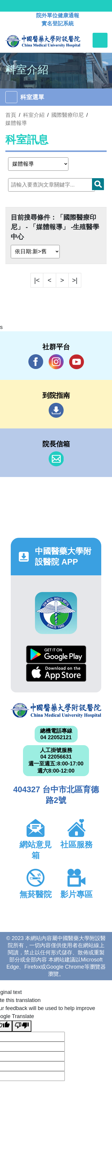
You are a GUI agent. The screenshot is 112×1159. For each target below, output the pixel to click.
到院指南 (56, 410)
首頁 (10, 115)
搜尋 (98, 184)
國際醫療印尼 (67, 115)
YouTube (76, 361)
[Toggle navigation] (100, 40)
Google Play (56, 654)
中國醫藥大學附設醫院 (56, 710)
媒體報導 (16, 123)
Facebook (35, 361)
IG (56, 361)
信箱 (56, 458)
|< (37, 280)
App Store (56, 673)
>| (74, 280)
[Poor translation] (21, 1026)
